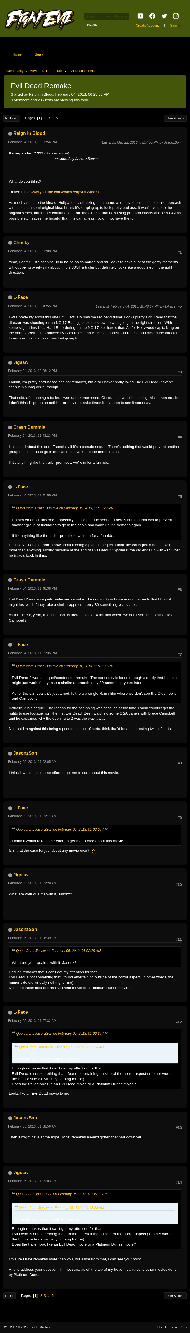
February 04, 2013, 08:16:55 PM (32, 306)
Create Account (147, 25)
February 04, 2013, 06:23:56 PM (32, 142)
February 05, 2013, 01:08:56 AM (32, 1126)
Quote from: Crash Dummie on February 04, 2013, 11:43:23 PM (64, 508)
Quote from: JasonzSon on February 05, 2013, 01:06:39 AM (62, 1034)
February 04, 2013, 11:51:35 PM (32, 653)
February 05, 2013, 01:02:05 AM (32, 762)
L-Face (20, 297)
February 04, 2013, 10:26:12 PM (32, 371)
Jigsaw (20, 362)
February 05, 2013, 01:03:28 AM (32, 883)
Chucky (21, 242)
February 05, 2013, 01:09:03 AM (32, 1181)
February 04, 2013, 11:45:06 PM (32, 495)
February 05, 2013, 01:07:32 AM (32, 1021)
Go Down (11, 118)
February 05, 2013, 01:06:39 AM (32, 938)
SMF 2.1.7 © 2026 (15, 1327)
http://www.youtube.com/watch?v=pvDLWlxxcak (61, 192)
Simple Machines (40, 1327)
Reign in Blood (29, 133)
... (53, 118)
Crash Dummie (29, 427)
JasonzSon (25, 753)
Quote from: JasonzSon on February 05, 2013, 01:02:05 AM (62, 829)
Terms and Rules (175, 1327)
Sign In (175, 25)
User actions (175, 118)
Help (158, 1327)
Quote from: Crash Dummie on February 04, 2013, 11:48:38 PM (64, 666)
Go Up (9, 1295)
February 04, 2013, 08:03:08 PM (32, 251)
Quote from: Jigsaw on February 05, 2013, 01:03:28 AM (58, 951)
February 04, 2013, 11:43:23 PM (32, 436)
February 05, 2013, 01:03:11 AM (32, 816)
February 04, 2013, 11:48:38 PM (32, 588)
